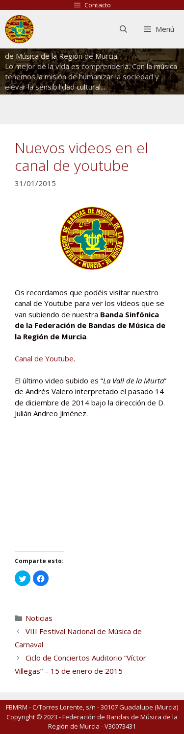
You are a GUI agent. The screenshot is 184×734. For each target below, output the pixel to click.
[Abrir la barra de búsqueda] (123, 29)
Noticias (39, 618)
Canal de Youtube (44, 358)
